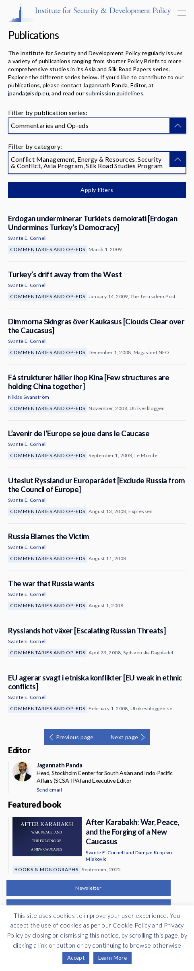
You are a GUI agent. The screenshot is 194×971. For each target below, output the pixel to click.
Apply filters (96, 189)
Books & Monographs (46, 869)
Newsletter (88, 888)
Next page (124, 737)
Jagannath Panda (59, 765)
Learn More (112, 958)
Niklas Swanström (28, 397)
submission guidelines (114, 93)
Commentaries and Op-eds (47, 249)
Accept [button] (76, 958)
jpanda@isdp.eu (28, 93)
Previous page (75, 737)
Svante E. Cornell (27, 238)
